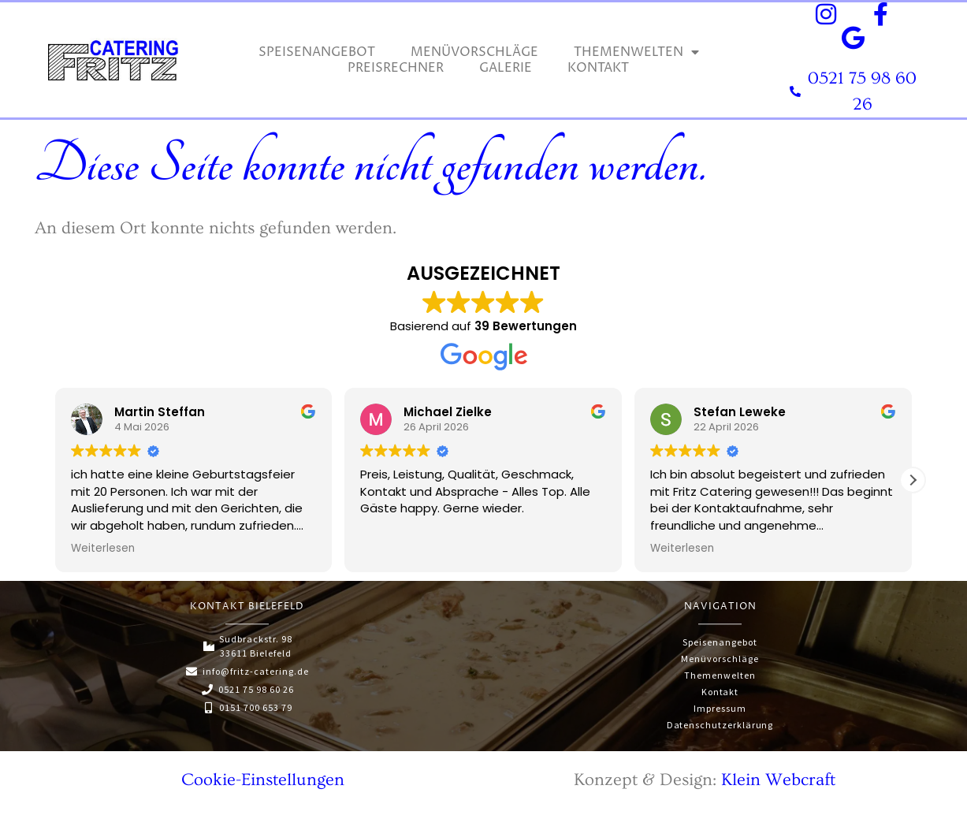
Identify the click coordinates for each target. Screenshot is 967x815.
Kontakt (598, 68)
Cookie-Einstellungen (262, 775)
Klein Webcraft (778, 775)
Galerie (505, 68)
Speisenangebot (316, 52)
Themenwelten (636, 52)
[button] (912, 480)
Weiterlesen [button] (103, 548)
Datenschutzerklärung (720, 721)
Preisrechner (396, 68)
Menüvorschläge (474, 52)
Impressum (720, 705)
